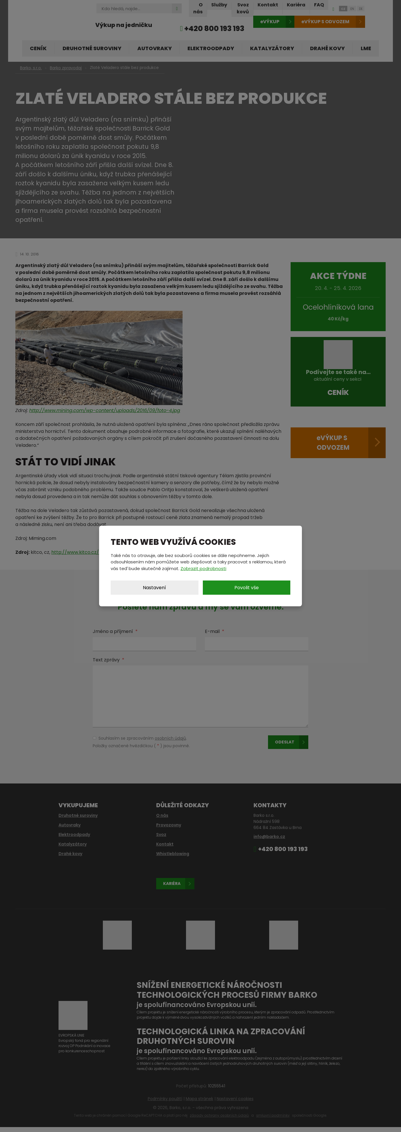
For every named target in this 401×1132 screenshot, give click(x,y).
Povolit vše (246, 587)
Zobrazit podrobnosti (203, 568)
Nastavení (154, 587)
